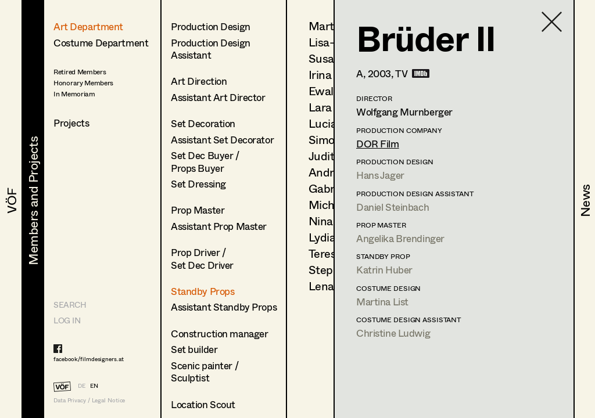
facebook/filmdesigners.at (88, 358)
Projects (71, 123)
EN (94, 385)
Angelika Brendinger (400, 238)
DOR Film (377, 144)
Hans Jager (380, 175)
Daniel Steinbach (392, 207)
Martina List (382, 301)
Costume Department (100, 43)
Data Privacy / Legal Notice (89, 400)
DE (81, 385)
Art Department (88, 26)
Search (69, 304)
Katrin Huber (384, 270)
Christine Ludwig (393, 333)
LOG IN (66, 320)
